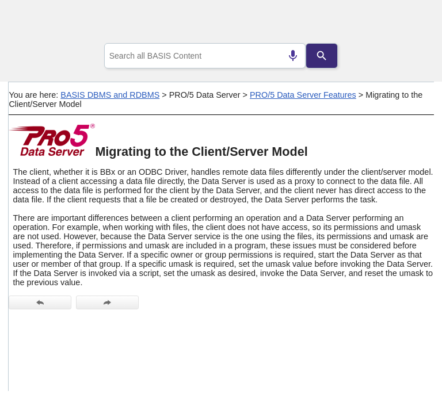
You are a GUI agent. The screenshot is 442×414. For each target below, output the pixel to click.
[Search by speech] (293, 56)
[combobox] (205, 55)
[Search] (322, 55)
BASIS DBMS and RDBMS (109, 94)
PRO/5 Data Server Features (303, 94)
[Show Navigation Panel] (410, 23)
